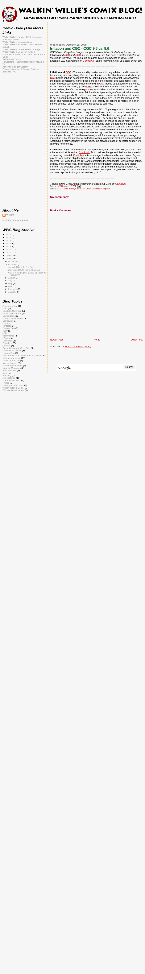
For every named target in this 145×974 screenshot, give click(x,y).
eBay (5, 330)
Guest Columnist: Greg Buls (98, 189)
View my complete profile (15, 220)
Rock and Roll (9, 370)
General (6, 345)
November (13, 261)
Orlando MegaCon (11, 368)
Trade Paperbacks (11, 380)
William (10, 215)
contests (6, 325)
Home (96, 339)
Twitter (5, 383)
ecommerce (8, 335)
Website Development (13, 390)
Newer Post (56, 339)
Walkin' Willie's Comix (13, 387)
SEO (4, 373)
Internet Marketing (11, 358)
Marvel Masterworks (12, 365)
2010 (8, 252)
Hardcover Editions (11, 350)
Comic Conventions (12, 318)
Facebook (7, 340)
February (13, 289)
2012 (8, 246)
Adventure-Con (10, 306)
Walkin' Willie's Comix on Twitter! (18, 52)
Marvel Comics (9, 363)
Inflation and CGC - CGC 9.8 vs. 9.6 (24, 270)
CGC (67, 55)
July (10, 280)
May (10, 283)
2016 (8, 234)
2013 (8, 243)
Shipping (6, 375)
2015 (8, 237)
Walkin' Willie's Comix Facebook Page (21, 49)
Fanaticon (7, 343)
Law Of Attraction (10, 360)
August (12, 278)
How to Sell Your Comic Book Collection (22, 355)
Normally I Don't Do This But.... (21, 267)
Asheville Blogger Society (15, 66)
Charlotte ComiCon (12, 311)
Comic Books (68, 189)
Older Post (137, 339)
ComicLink (80, 189)
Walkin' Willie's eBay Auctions (17, 42)
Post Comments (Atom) (78, 346)
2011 (8, 249)
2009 (8, 255)
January (12, 292)
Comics (6, 323)
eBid (4, 333)
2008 (8, 258)
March (11, 286)
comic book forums (11, 313)
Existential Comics (11, 59)
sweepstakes (8, 378)
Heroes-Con (8, 353)
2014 (8, 240)
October (12, 264)
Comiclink (88, 60)
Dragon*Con (8, 328)
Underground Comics (13, 385)
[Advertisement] (96, 35)
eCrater (6, 338)
